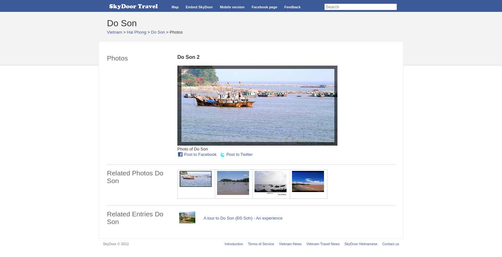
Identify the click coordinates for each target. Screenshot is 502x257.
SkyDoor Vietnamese (360, 244)
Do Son (158, 32)
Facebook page (264, 7)
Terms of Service (261, 244)
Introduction (234, 244)
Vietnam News (290, 244)
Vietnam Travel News (323, 244)
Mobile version (232, 7)
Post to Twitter (239, 154)
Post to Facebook (200, 154)
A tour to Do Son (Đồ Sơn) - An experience (243, 218)
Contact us (390, 244)
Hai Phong (136, 32)
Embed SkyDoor (199, 7)
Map (175, 7)
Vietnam (114, 32)
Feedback (292, 7)
